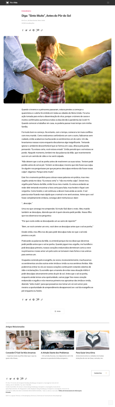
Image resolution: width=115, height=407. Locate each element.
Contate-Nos (98, 373)
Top (110, 403)
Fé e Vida (13, 3)
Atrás (59, 311)
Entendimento (26, 11)
